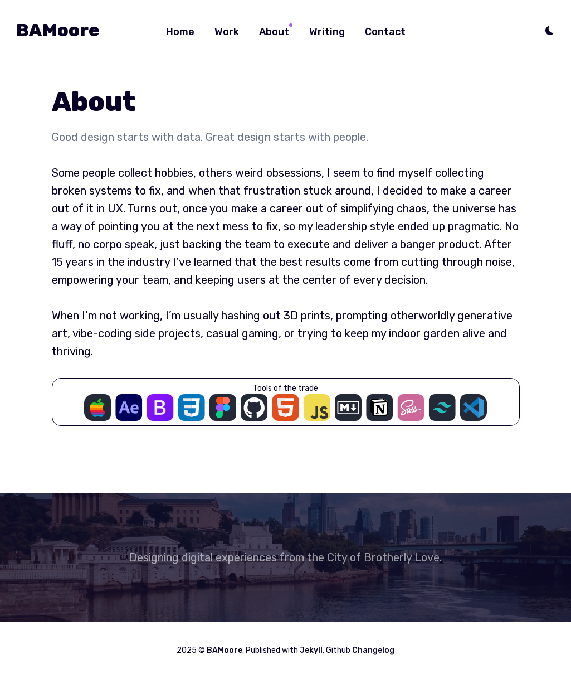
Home (180, 32)
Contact (385, 32)
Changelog (373, 650)
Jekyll (311, 650)
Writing (327, 32)
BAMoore (58, 30)
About (274, 32)
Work (226, 32)
